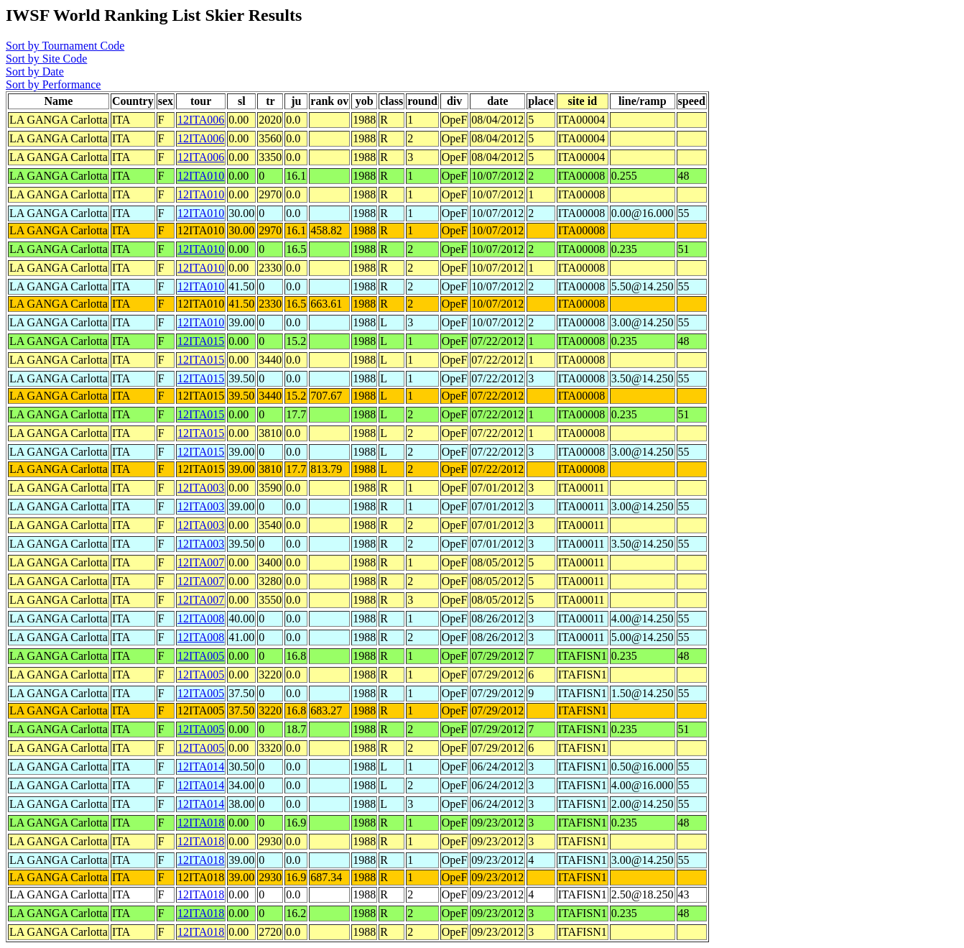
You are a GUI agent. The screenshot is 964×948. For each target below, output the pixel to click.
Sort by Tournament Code (65, 46)
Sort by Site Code (46, 58)
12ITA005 (200, 656)
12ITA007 (200, 562)
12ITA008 (200, 618)
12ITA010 (200, 176)
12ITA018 (200, 822)
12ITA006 (200, 120)
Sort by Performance (53, 84)
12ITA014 (200, 766)
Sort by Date (35, 71)
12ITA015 (200, 341)
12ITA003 (200, 488)
